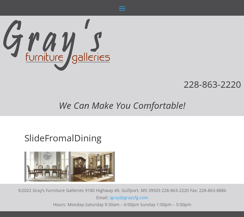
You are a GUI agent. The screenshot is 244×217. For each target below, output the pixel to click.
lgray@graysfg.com (129, 197)
